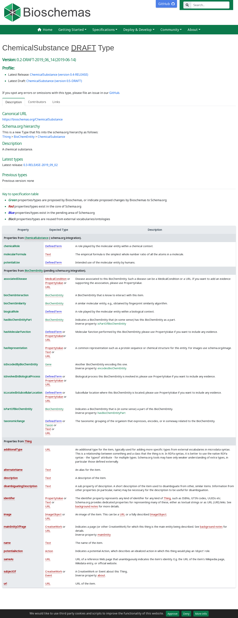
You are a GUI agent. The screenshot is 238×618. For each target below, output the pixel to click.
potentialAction (13, 551)
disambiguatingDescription (20, 486)
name (7, 543)
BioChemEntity (24, 137)
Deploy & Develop (137, 29)
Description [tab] (13, 102)
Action (49, 551)
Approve (173, 613)
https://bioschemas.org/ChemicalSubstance (32, 119)
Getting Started (71, 29)
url (5, 583)
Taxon (49, 425)
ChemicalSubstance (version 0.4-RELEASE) (59, 75)
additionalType (13, 449)
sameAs (8, 559)
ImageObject (53, 514)
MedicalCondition (56, 279)
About (193, 29)
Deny (186, 613)
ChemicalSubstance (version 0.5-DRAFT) (54, 81)
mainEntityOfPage (15, 526)
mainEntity (104, 534)
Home (45, 29)
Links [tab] (56, 102)
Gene (48, 364)
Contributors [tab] (37, 102)
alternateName (13, 469)
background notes (86, 506)
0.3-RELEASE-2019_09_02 (40, 165)
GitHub (114, 93)
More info (201, 613)
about (101, 575)
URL (47, 287)
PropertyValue (54, 283)
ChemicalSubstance (51, 137)
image (7, 514)
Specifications (103, 29)
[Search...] (210, 5)
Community (169, 29)
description (11, 478)
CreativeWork (53, 526)
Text (48, 254)
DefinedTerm (53, 246)
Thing (6, 137)
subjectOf (10, 571)
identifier (9, 498)
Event (48, 575)
